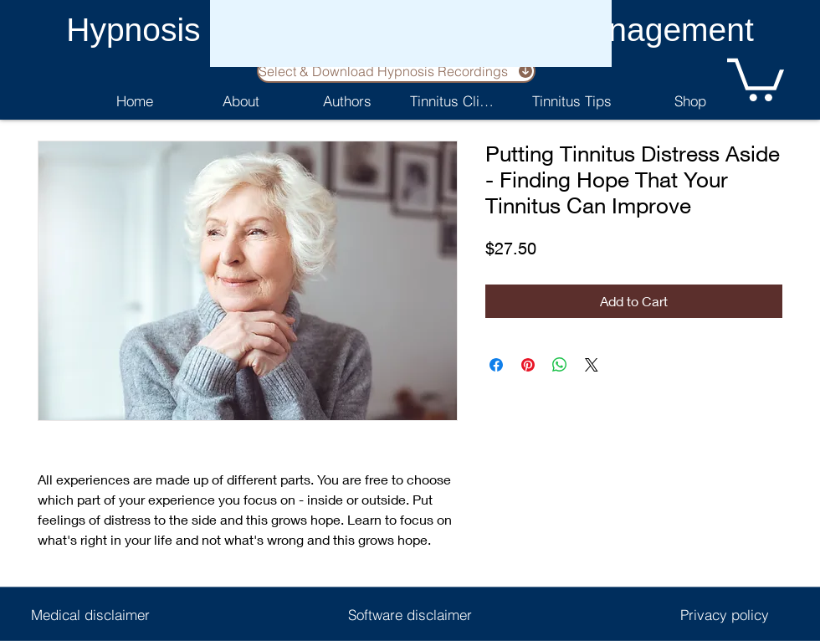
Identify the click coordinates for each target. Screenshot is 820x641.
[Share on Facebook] (496, 365)
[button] (755, 77)
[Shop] (690, 100)
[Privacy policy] (724, 614)
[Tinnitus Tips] (571, 100)
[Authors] (347, 100)
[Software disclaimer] (410, 614)
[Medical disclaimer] (90, 614)
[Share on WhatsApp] (560, 365)
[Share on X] (592, 365)
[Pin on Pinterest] (528, 365)
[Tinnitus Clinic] (453, 100)
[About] (240, 100)
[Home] (134, 100)
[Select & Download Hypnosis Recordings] (396, 71)
